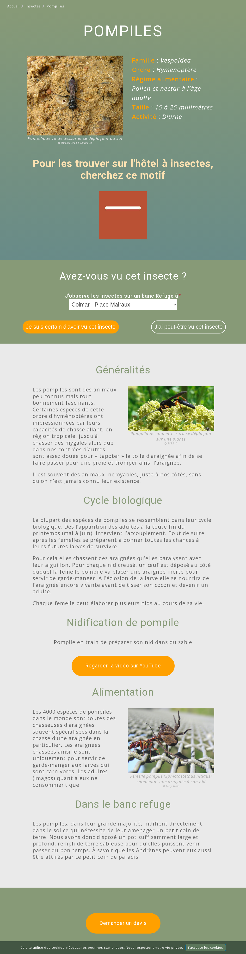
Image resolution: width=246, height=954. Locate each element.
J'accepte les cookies (205, 947)
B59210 (172, 443)
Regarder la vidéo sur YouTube (123, 666)
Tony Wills (172, 786)
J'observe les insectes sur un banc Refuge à (123, 296)
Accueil (13, 6)
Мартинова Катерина (76, 142)
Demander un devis (123, 923)
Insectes (33, 6)
